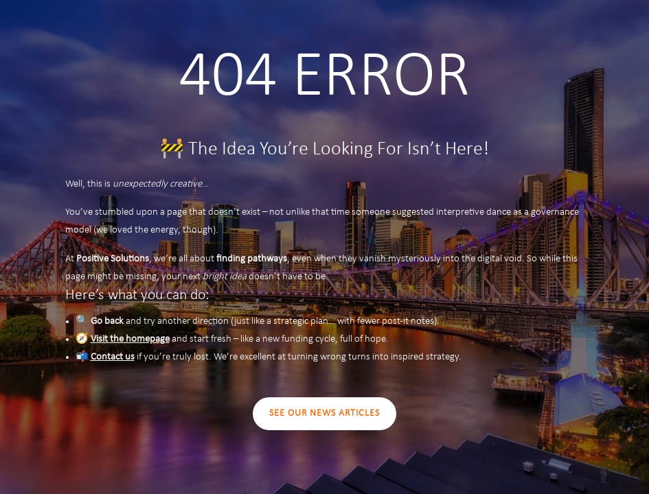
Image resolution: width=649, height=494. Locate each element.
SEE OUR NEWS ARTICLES (324, 413)
